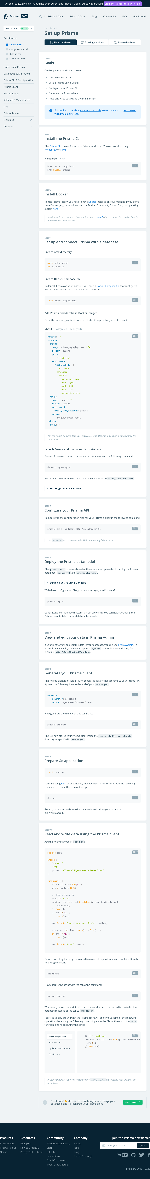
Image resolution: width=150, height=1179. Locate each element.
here (55, 208)
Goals (51, 62)
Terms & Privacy (83, 1155)
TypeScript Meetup (57, 1164)
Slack (49, 1147)
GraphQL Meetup (56, 1160)
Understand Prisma (14, 67)
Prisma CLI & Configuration (19, 80)
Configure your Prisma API (69, 509)
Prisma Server (11, 93)
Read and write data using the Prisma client (84, 833)
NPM (63, 149)
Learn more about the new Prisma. (122, 3)
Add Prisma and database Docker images (73, 312)
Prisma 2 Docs (77, 16)
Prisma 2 (98, 216)
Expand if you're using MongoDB (68, 582)
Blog (94, 16)
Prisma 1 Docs (55, 16)
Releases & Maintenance (17, 100)
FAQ (124, 16)
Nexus (3, 1151)
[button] (19, 28)
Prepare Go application (66, 760)
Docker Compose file (108, 285)
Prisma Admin (11, 113)
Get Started (139, 16)
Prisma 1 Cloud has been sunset (40, 3)
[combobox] (19, 28)
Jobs (76, 1147)
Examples (25, 1143)
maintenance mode (90, 110)
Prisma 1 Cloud (8, 1147)
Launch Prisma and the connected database (75, 448)
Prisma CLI (55, 145)
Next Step (132, 1101)
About (77, 1143)
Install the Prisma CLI (65, 138)
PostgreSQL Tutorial (31, 1151)
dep (63, 783)
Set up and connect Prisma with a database (83, 241)
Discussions (53, 1155)
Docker (92, 201)
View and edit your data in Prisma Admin (81, 636)
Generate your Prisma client (70, 672)
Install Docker (58, 193)
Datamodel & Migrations (17, 73)
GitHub (51, 1151)
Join (143, 1145)
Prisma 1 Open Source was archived (83, 3)
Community (109, 16)
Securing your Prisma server (66, 488)
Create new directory (60, 251)
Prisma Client (11, 86)
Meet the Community (58, 1143)
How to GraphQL (29, 1147)
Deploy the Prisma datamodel (72, 561)
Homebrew (51, 149)
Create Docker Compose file (65, 278)
